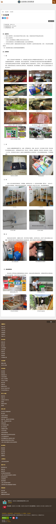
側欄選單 (2, 2)
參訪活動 (3, 382)
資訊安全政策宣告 (17, 513)
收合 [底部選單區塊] (51, 321)
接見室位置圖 (4, 365)
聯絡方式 (3, 336)
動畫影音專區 (4, 403)
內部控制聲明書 (4, 432)
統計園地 (3, 445)
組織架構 (3, 332)
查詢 (54, 2)
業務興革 (3, 355)
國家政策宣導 (4, 386)
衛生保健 (3, 349)
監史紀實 (3, 490)
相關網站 (3, 455)
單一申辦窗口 (24, 513)
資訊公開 (3, 408)
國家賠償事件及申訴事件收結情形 (8, 434)
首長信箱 (3, 330)
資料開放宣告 (4, 513)
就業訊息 (3, 384)
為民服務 (3, 368)
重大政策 (3, 413)
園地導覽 (3, 448)
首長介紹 (3, 328)
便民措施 (3, 372)
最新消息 (3, 396)
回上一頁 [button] (51, 21)
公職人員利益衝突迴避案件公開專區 (8, 475)
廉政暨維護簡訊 (4, 476)
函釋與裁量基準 (4, 417)
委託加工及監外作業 (5, 388)
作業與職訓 (3, 347)
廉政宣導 (3, 471)
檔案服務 (3, 487)
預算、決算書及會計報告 (6, 421)
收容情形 (3, 449)
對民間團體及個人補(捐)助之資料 (8, 438)
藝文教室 (3, 345)
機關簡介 (3, 324)
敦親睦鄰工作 (4, 374)
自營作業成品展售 (5, 461)
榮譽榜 (2, 405)
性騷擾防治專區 (4, 428)
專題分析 (3, 453)
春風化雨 (3, 344)
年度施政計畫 (4, 357)
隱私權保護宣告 (10, 513)
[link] (3, 18)
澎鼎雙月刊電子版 (5, 399)
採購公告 (3, 397)
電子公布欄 (3, 393)
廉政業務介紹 (4, 467)
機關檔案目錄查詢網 (5, 494)
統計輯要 (3, 451)
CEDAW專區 (3, 430)
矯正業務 (6, 11)
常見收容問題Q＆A (5, 390)
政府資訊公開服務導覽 (6, 411)
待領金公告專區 (4, 380)
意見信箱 (28, 513)
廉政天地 (3, 464)
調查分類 (3, 342)
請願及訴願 (3, 423)
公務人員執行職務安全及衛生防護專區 (9, 442)
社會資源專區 (4, 376)
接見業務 (3, 371)
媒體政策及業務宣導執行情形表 (7, 440)
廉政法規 (3, 469)
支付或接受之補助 (5, 424)
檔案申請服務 (4, 492)
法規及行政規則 (4, 415)
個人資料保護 (4, 426)
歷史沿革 (3, 326)
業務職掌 (3, 334)
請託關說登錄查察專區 (6, 473)
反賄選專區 (3, 478)
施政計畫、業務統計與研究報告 (7, 419)
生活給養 (11, 11)
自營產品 (3, 458)
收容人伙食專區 (4, 378)
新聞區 (2, 401)
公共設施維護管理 (5, 436)
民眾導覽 (3, 360)
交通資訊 (10, 502)
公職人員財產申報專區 (6, 482)
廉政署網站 (3, 480)
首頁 (3, 11)
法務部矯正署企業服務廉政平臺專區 (8, 484)
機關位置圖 (3, 363)
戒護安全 (3, 351)
